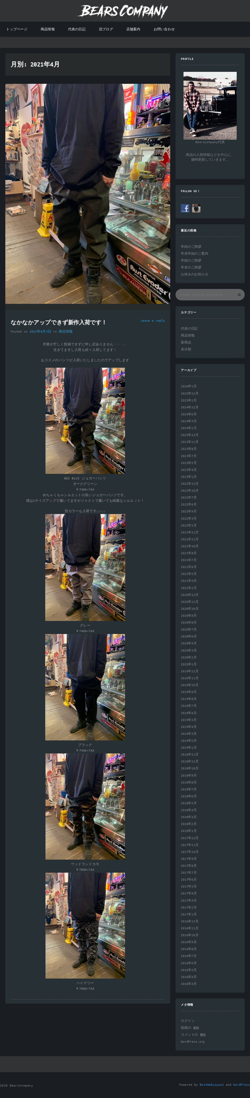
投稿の (190, 1028)
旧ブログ (106, 29)
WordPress (241, 1085)
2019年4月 (189, 727)
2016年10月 (190, 935)
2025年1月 (189, 401)
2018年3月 (189, 817)
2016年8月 (189, 949)
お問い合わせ (164, 29)
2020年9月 (189, 616)
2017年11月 (190, 845)
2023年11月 (190, 442)
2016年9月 (189, 942)
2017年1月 (189, 915)
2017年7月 (189, 873)
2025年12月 (190, 394)
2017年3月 (189, 901)
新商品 (186, 343)
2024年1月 (189, 428)
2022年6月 (189, 505)
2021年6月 (189, 567)
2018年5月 (189, 803)
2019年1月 (189, 748)
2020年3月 (189, 651)
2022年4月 (189, 511)
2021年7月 (189, 560)
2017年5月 (189, 887)
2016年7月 (189, 956)
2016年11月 (190, 928)
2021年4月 (189, 581)
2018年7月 (189, 790)
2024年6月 (189, 414)
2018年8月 (189, 783)
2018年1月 (189, 831)
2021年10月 (190, 546)
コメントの (193, 1035)
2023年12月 (190, 435)
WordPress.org (193, 1042)
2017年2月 (189, 908)
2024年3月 (189, 421)
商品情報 (48, 29)
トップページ (16, 29)
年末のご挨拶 (191, 268)
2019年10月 (190, 685)
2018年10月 (190, 768)
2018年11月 (190, 762)
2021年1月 (189, 588)
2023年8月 (189, 449)
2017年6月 (189, 880)
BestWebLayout (212, 1085)
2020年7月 (189, 630)
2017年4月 (189, 894)
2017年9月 (189, 859)
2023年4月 (189, 470)
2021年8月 (189, 553)
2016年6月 (189, 963)
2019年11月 (190, 678)
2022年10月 (190, 491)
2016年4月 (189, 977)
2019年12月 (190, 671)
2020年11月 (190, 602)
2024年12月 (190, 407)
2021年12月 (190, 533)
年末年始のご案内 (194, 254)
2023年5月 (189, 463)
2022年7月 (189, 498)
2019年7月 (189, 706)
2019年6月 (189, 713)
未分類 (186, 349)
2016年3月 (189, 984)
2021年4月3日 (40, 332)
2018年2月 (189, 824)
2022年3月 (189, 519)
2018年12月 (190, 755)
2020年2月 (189, 658)
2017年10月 (190, 852)
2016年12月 (190, 921)
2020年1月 (189, 664)
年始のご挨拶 (191, 247)
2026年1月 (189, 386)
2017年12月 (190, 838)
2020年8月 (189, 623)
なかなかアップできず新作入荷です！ (59, 323)
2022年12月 (190, 484)
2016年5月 (189, 970)
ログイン (187, 1021)
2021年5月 (189, 574)
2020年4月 (189, 643)
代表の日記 (77, 29)
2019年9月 (189, 692)
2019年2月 (189, 741)
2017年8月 (189, 866)
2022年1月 (189, 526)
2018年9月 (189, 776)
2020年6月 (189, 637)
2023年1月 (189, 477)
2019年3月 (189, 734)
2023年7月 (189, 456)
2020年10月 (190, 609)
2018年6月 (189, 796)
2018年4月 (189, 810)
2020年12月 (190, 595)
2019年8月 (189, 699)
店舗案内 (133, 29)
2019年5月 (189, 720)
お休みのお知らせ (194, 274)
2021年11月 (190, 539)
